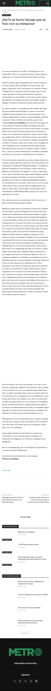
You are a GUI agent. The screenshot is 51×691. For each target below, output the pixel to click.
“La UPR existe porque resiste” (28, 544)
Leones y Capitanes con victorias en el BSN (33, 594)
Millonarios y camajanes (26, 532)
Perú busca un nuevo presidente (29, 607)
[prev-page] (3, 569)
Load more (25, 633)
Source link (6, 470)
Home (4, 10)
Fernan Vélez (8, 29)
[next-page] (7, 569)
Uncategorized (12, 10)
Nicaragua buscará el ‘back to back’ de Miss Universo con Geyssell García (13, 499)
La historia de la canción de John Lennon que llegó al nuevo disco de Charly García (38, 499)
